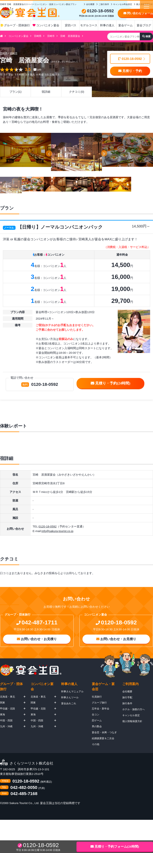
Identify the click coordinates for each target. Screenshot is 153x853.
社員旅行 (97, 696)
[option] (76, 152)
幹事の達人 (107, 25)
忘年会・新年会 (100, 708)
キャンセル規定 (131, 715)
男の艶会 (97, 726)
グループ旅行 (99, 702)
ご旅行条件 (104, 4)
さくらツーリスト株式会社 (31, 763)
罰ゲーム (97, 720)
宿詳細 (46, 91)
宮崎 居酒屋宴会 (70, 36)
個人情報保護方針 (132, 721)
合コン (95, 714)
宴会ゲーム (125, 25)
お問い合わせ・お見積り (37, 639)
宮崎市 (51, 36)
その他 (95, 744)
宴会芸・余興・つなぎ (104, 732)
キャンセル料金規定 (122, 4)
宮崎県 (37, 36)
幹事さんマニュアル (72, 691)
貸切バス (70, 25)
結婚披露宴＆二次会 (103, 738)
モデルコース (88, 25)
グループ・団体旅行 (15, 25)
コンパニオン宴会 (46, 25)
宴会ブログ (144, 25)
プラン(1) (15, 91)
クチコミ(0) (76, 91)
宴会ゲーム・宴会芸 (103, 686)
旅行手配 (127, 697)
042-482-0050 (23, 787)
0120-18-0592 (130, 59)
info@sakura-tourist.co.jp (57, 531)
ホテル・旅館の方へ (133, 709)
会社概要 (90, 4)
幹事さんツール (70, 697)
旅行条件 (127, 703)
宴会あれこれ (68, 703)
